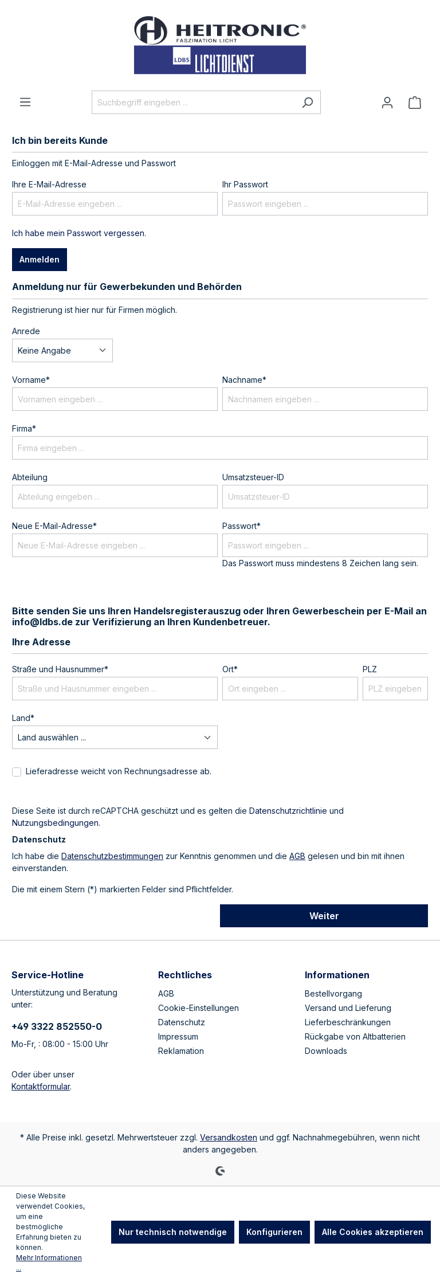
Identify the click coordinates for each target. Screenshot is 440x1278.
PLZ (370, 669)
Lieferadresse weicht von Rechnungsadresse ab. (118, 771)
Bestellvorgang (333, 993)
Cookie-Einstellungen (198, 1008)
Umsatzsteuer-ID (253, 477)
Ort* (230, 669)
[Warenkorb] (415, 102)
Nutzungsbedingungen (55, 823)
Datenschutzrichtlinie (288, 811)
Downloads (326, 1051)
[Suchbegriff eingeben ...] (193, 102)
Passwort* (241, 526)
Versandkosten (228, 1137)
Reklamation (181, 1051)
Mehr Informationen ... (49, 1262)
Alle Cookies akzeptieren (372, 1232)
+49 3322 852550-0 (56, 1026)
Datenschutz (181, 1022)
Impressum (178, 1036)
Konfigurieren (274, 1232)
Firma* (24, 428)
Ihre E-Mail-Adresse (49, 184)
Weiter (324, 916)
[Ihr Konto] (387, 102)
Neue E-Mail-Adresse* (54, 526)
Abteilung (30, 477)
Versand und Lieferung (348, 1008)
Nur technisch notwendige (173, 1232)
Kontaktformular (40, 1086)
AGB (297, 856)
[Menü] (25, 102)
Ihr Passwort (245, 184)
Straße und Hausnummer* (60, 669)
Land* (23, 718)
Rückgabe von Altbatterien (355, 1036)
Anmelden (39, 259)
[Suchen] (307, 102)
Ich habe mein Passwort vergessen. (79, 233)
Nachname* (244, 380)
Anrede (26, 331)
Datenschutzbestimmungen (112, 856)
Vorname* (31, 380)
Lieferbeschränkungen (348, 1022)
